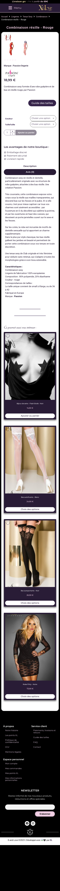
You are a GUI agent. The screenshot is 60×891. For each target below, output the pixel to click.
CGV (7, 825)
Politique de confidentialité (12, 819)
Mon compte (11, 842)
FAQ (35, 820)
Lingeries (15, 16)
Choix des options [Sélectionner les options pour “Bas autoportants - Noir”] (30, 681)
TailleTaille (10, 203)
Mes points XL (11, 851)
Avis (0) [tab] (30, 250)
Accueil (4, 16)
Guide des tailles (42, 181)
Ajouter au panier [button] (30, 494)
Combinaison (41, 16)
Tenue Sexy (27, 16)
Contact (37, 825)
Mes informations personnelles (13, 857)
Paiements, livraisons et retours (44, 810)
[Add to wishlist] (8, 38)
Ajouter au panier (26, 211)
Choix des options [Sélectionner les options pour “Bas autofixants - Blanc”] (30, 587)
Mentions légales (13, 830)
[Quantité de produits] (7, 211)
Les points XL (11, 813)
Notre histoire (11, 809)
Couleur (9, 197)
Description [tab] (30, 244)
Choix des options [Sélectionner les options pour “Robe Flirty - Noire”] (30, 774)
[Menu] (15, 7)
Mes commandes (13, 847)
